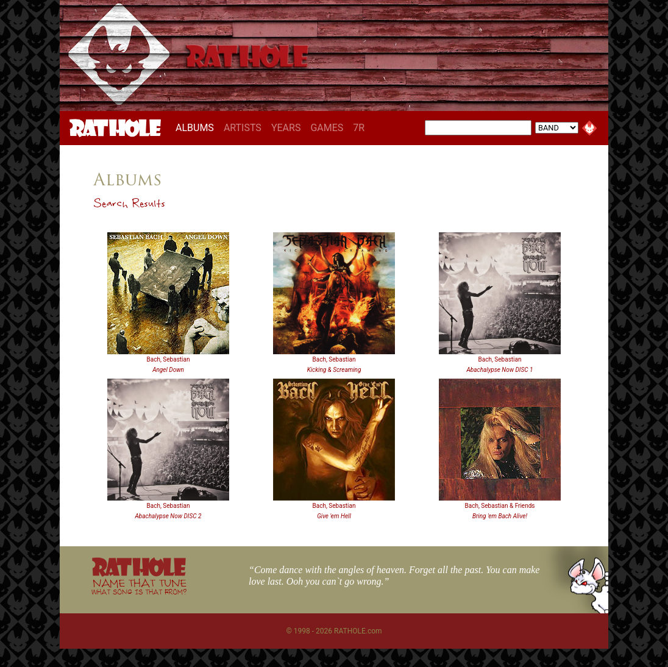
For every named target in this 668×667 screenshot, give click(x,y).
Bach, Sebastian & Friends (499, 505)
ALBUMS (197, 127)
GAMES (326, 128)
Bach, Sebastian (168, 359)
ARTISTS (242, 128)
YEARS (286, 128)
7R (358, 128)
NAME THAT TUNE (139, 586)
